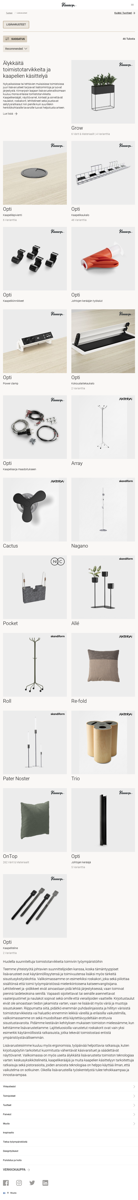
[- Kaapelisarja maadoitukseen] (35, 434)
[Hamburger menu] (132, 4)
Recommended (16, 48)
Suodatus (15, 38)
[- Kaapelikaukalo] (103, 182)
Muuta (13, 1193)
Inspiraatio (8, 1132)
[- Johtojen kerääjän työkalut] (103, 266)
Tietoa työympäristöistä (15, 1142)
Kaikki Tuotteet (123, 13)
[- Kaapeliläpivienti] (35, 182)
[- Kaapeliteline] (35, 915)
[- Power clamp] (35, 350)
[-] (103, 98)
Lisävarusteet (16, 24)
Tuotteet (9, 13)
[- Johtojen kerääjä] (103, 829)
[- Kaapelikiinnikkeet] (35, 266)
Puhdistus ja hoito (12, 1160)
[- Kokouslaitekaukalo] (103, 350)
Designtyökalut (10, 1151)
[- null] (103, 434)
